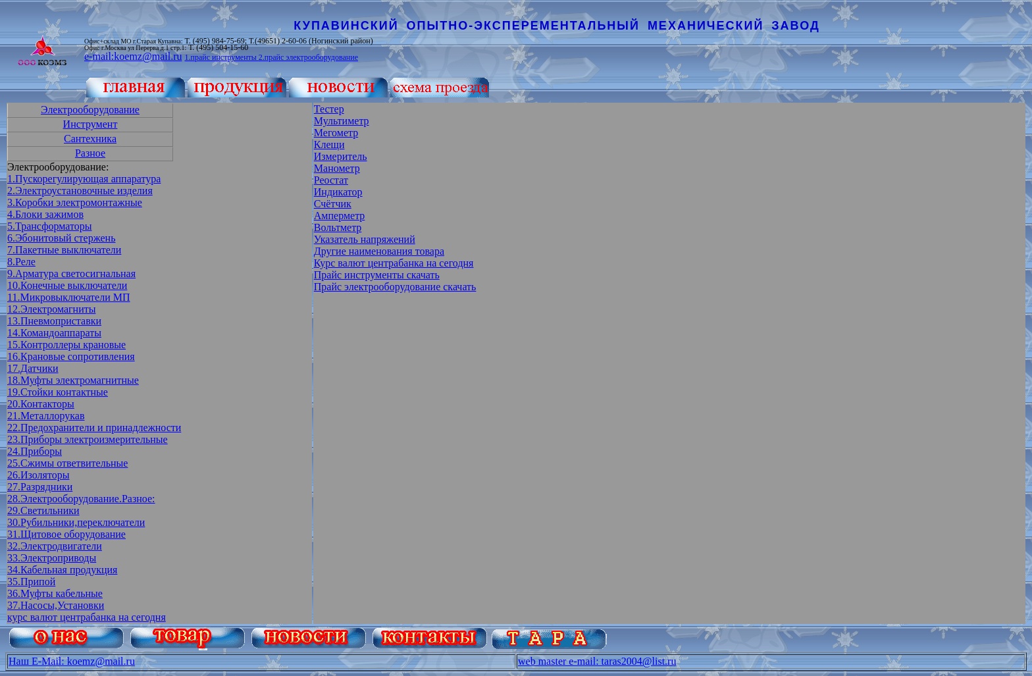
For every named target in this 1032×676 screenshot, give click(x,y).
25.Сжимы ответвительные (67, 463)
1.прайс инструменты (221, 57)
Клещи (329, 144)
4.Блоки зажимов (45, 214)
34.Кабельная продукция (62, 569)
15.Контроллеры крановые (66, 344)
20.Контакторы (40, 403)
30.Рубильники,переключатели (76, 522)
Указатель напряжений (364, 239)
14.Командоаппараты (54, 332)
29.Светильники (43, 510)
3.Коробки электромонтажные (74, 202)
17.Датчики (33, 368)
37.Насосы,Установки (55, 605)
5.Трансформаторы (49, 226)
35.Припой (31, 581)
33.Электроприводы (51, 557)
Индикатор (338, 191)
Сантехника (90, 138)
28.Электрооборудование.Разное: (81, 498)
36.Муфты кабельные (55, 593)
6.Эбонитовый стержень (61, 238)
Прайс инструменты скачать (377, 274)
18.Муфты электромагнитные (73, 380)
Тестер (329, 109)
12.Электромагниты (51, 309)
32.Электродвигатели (54, 546)
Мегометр (336, 132)
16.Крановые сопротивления (71, 356)
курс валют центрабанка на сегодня (86, 617)
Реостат (331, 180)
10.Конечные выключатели (67, 285)
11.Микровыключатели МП (68, 297)
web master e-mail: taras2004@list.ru (597, 661)
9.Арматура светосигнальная (71, 273)
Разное (90, 153)
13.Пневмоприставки (54, 320)
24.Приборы (34, 451)
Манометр (337, 168)
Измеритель (340, 156)
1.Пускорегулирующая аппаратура (84, 178)
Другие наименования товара (379, 251)
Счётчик (332, 203)
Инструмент (90, 124)
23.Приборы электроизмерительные (87, 439)
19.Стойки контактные (57, 392)
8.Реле (21, 261)
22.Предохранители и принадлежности (94, 427)
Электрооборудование (90, 109)
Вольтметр (338, 227)
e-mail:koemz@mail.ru (133, 56)
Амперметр (339, 215)
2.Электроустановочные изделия (80, 190)
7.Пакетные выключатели (64, 249)
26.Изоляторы (38, 475)
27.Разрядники (39, 486)
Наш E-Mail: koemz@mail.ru (72, 661)
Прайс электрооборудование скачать (395, 286)
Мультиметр (341, 120)
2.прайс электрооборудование (308, 57)
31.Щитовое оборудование (66, 534)
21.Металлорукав (46, 415)
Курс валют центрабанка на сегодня (394, 263)
